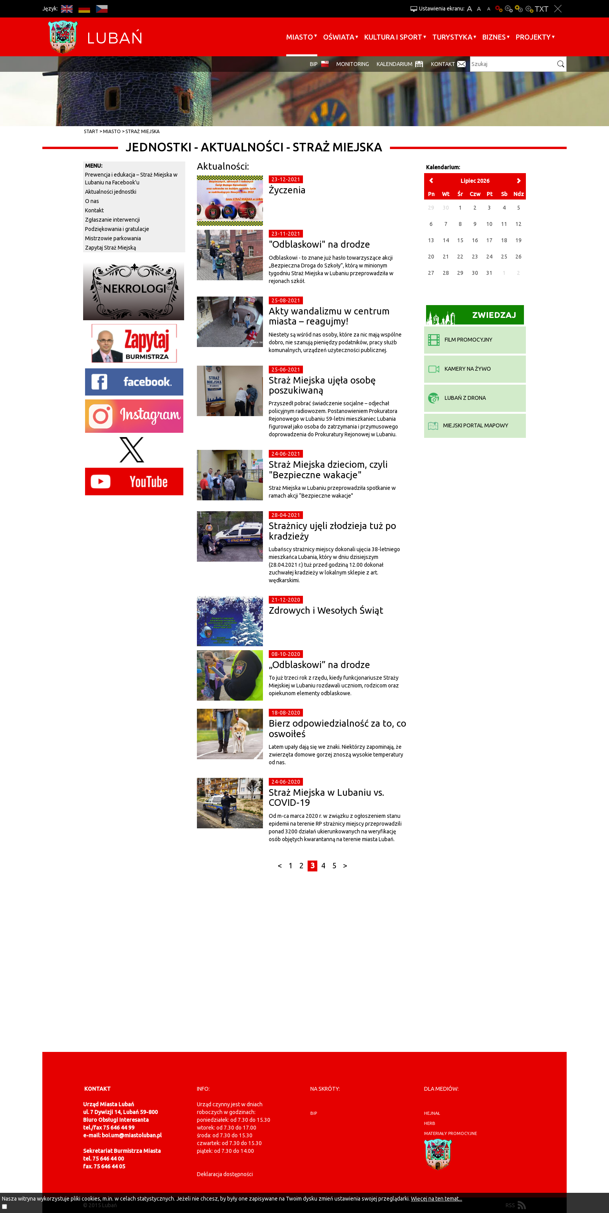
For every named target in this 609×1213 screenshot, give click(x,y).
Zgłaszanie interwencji (112, 220)
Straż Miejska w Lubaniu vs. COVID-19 (326, 797)
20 (431, 256)
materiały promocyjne (450, 1133)
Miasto (299, 37)
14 (446, 240)
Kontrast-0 (509, 8)
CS (101, 8)
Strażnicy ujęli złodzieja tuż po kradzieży (332, 531)
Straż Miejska (142, 131)
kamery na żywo (459, 369)
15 (460, 240)
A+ (469, 8)
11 (504, 224)
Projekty (533, 37)
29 (460, 273)
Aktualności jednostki (110, 192)
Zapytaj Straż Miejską (110, 248)
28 (446, 273)
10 (489, 224)
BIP (314, 64)
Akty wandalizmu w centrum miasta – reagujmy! (329, 316)
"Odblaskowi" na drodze (319, 244)
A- (489, 8)
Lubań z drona (457, 398)
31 (489, 273)
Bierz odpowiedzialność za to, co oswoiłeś (337, 728)
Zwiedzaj (471, 317)
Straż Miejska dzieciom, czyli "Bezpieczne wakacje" (328, 469)
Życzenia (287, 190)
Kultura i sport (393, 37)
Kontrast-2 (529, 8)
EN (66, 8)
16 (475, 240)
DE (84, 8)
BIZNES (494, 37)
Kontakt (443, 64)
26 (518, 256)
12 (518, 224)
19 (518, 240)
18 (504, 240)
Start (91, 131)
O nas (92, 201)
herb (429, 1123)
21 (446, 256)
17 (489, 240)
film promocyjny (460, 340)
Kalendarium (394, 64)
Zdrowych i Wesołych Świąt (326, 610)
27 (431, 273)
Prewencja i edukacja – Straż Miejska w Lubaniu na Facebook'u (131, 179)
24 (489, 256)
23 (475, 256)
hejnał (432, 1113)
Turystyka (452, 37)
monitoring (352, 64)
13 (431, 240)
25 (504, 256)
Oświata (338, 37)
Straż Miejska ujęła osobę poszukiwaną (322, 385)
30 (475, 273)
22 (460, 256)
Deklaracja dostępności (225, 1174)
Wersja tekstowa (541, 8)
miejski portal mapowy (468, 425)
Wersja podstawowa (499, 8)
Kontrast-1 (519, 8)
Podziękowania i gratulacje (117, 229)
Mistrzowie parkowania (113, 238)
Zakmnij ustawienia (558, 8)
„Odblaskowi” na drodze (319, 664)
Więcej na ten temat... (436, 1199)
